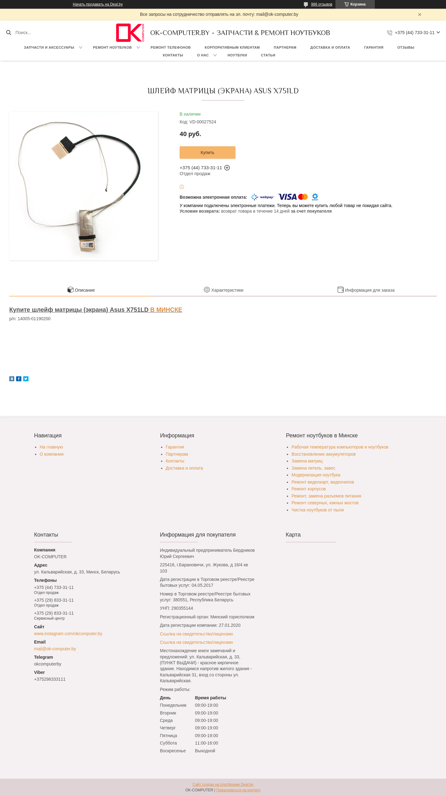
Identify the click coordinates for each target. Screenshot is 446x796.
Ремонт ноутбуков (112, 47)
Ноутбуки (237, 55)
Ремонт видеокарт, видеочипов (322, 482)
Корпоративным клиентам (232, 47)
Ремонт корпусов (308, 488)
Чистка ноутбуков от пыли (317, 509)
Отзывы (405, 47)
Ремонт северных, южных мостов (324, 502)
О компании (51, 454)
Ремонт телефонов (171, 47)
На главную (51, 446)
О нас (203, 55)
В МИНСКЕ (166, 309)
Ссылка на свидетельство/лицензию (196, 633)
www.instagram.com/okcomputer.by (68, 633)
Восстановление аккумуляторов (323, 454)
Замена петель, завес (313, 468)
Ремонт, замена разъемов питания (326, 495)
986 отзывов (321, 4)
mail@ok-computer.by (55, 648)
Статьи (268, 55)
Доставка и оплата (330, 47)
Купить (207, 152)
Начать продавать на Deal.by (98, 4)
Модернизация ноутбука (315, 474)
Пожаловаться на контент (238, 790)
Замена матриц (306, 460)
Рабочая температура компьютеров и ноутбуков (339, 446)
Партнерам (285, 47)
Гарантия (373, 47)
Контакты (173, 55)
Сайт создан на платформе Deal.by (223, 784)
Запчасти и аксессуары (49, 47)
